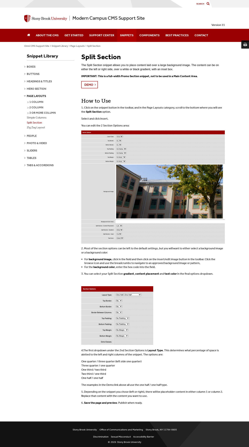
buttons (33, 74)
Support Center (101, 35)
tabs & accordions (40, 165)
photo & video (37, 143)
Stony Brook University (129, 442)
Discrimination (101, 436)
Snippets (126, 35)
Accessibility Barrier (143, 436)
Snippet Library (60, 46)
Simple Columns (37, 117)
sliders (32, 150)
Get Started (73, 35)
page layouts (36, 96)
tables (31, 158)
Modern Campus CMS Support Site (108, 18)
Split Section (93, 46)
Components (149, 35)
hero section (36, 88)
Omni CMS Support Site (36, 46)
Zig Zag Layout (36, 127)
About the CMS (47, 35)
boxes (31, 66)
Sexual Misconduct (121, 436)
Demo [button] (88, 85)
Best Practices (177, 35)
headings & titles (39, 81)
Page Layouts (77, 46)
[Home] (28, 35)
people (32, 135)
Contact (201, 35)
